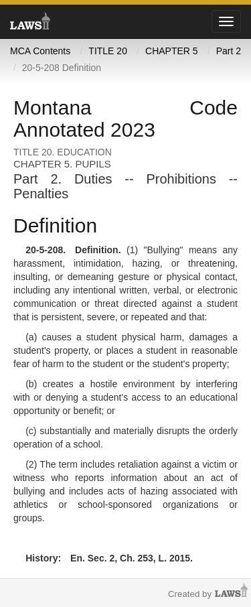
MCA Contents (40, 51)
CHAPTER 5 (171, 51)
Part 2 (228, 51)
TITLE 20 (107, 51)
